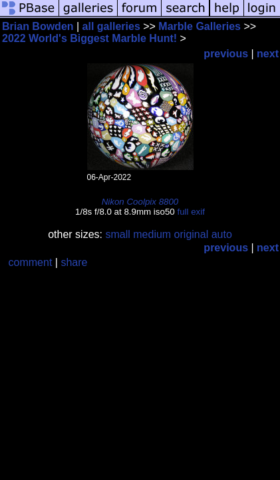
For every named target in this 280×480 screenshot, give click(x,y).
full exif (190, 212)
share (74, 262)
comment (31, 262)
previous (226, 53)
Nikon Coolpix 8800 (140, 202)
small (117, 234)
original (191, 234)
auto (221, 234)
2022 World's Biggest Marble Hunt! (89, 38)
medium (152, 234)
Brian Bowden (38, 26)
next (268, 53)
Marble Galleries (199, 26)
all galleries (111, 26)
